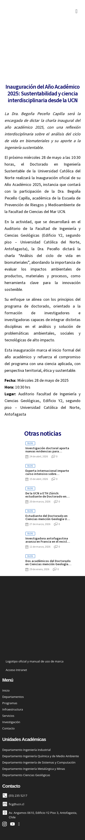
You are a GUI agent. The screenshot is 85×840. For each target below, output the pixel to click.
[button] (76, 11)
